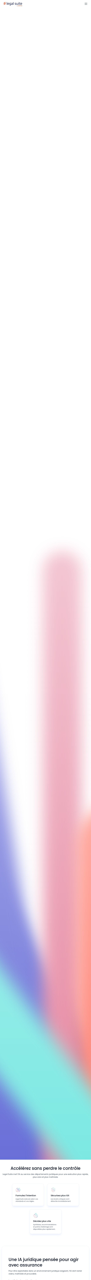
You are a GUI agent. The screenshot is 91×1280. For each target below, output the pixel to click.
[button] (85, 3)
